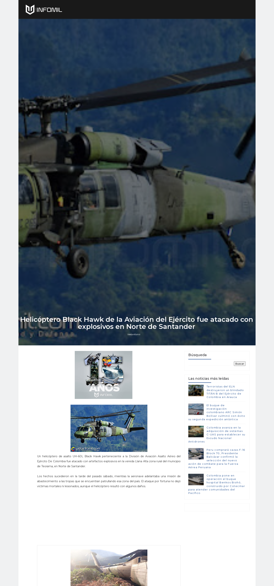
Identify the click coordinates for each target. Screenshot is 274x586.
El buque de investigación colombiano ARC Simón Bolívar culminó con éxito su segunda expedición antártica (216, 437)
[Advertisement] (107, 543)
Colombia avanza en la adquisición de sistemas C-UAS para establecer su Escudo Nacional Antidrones (216, 459)
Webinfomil (134, 358)
